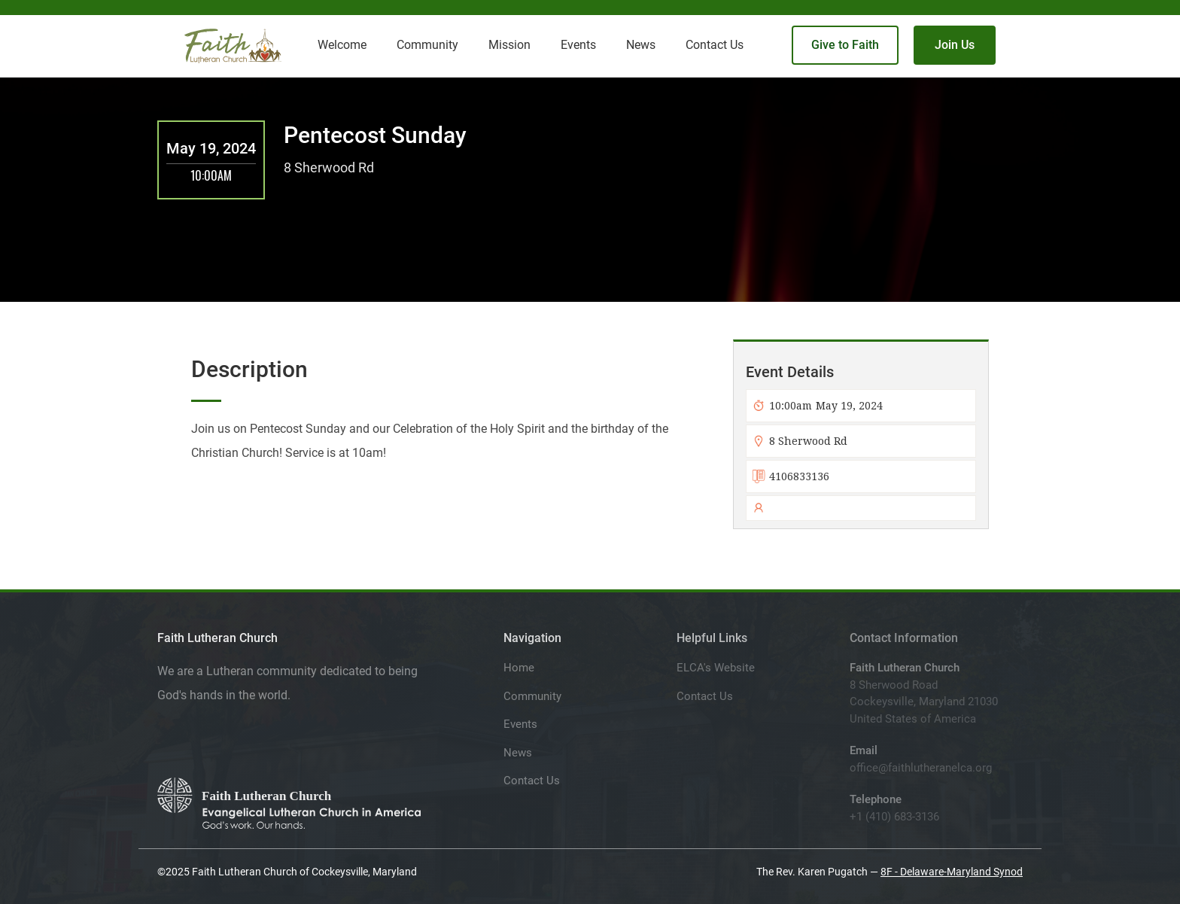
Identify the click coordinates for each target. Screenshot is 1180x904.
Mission (509, 45)
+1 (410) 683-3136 (894, 816)
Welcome (342, 45)
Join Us (955, 45)
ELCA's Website (716, 667)
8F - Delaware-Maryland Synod (951, 872)
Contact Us (531, 780)
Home (518, 667)
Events (520, 724)
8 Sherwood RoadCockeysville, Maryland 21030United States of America (924, 702)
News (517, 752)
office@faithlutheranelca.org (921, 768)
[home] (232, 46)
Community (532, 696)
